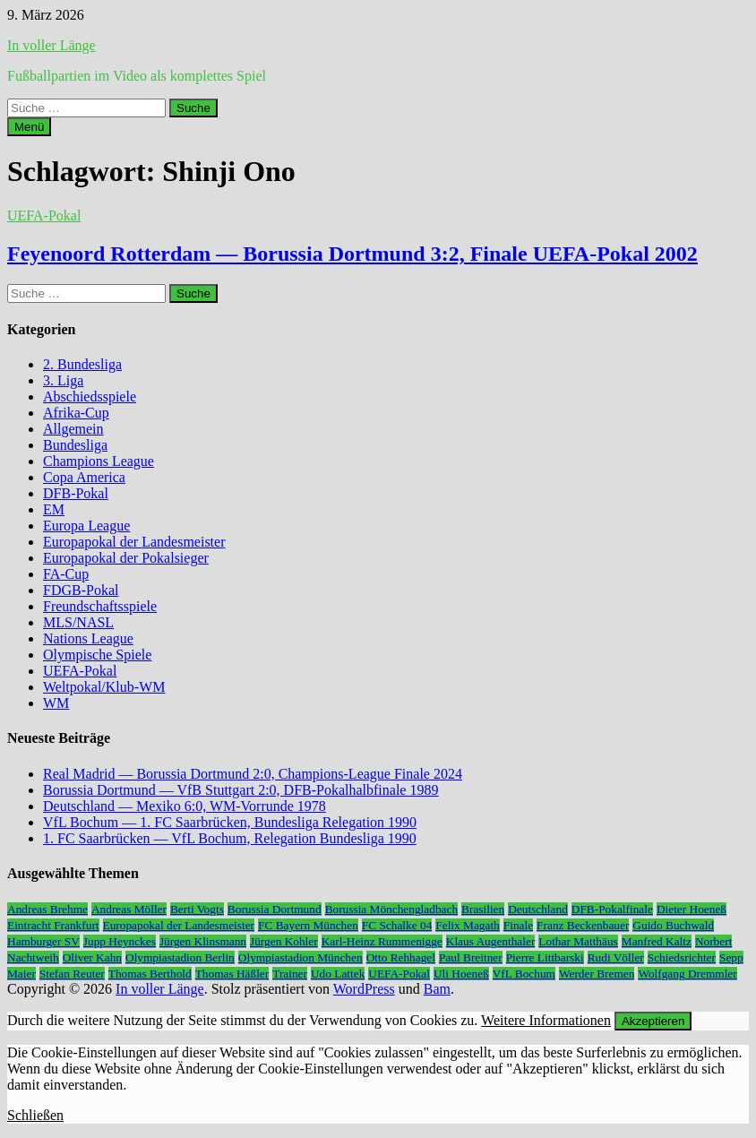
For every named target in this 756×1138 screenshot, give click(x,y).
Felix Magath (467, 925)
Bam (437, 988)
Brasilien (482, 909)
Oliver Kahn (92, 957)
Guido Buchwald (673, 925)
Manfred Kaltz (657, 941)
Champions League (98, 461)
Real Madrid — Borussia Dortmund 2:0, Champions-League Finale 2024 (252, 773)
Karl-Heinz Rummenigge (382, 941)
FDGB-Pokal (80, 590)
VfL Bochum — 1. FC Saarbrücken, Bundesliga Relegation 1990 (230, 822)
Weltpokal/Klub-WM (104, 686)
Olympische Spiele (97, 654)
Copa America (84, 477)
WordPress (364, 988)
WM (56, 703)
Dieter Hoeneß (691, 909)
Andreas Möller (129, 909)
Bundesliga (75, 445)
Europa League (86, 525)
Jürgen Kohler (284, 941)
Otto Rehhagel (400, 957)
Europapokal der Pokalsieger (126, 557)
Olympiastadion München (300, 957)
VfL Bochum (524, 973)
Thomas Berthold (150, 973)
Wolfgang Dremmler (687, 973)
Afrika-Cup (76, 412)
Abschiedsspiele (89, 396)
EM (53, 509)
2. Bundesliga (82, 364)
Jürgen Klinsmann (202, 941)
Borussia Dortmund (275, 909)
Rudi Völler (616, 957)
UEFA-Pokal (44, 215)
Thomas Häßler (232, 973)
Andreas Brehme (47, 909)
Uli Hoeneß (461, 973)
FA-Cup (66, 574)
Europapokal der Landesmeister (134, 541)
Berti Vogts (197, 909)
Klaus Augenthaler (491, 941)
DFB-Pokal (75, 493)
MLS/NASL (78, 622)
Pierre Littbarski (545, 957)
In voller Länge (51, 45)
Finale (518, 925)
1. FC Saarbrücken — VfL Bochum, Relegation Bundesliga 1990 (230, 838)
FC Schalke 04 (397, 925)
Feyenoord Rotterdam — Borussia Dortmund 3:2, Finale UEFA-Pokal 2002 (352, 253)
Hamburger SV (43, 941)
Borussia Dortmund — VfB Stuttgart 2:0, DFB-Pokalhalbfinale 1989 (240, 789)
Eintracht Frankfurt (53, 925)
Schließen (35, 1115)
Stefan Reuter (72, 973)
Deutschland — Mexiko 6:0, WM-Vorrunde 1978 (184, 806)
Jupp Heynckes (119, 941)
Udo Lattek (338, 973)
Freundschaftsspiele (100, 606)
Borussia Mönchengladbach (391, 909)
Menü (29, 127)
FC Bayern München (308, 925)
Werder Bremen (596, 973)
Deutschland (538, 909)
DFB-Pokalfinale (612, 909)
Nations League (88, 638)
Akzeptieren (653, 1021)
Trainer (289, 973)
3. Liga (63, 380)
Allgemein (73, 428)
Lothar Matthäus (577, 941)
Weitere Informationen (546, 1020)
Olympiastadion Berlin (180, 957)
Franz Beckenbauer (583, 925)
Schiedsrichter (682, 957)
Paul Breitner (471, 957)
